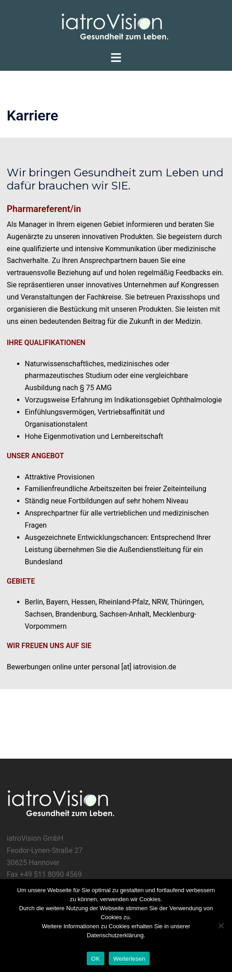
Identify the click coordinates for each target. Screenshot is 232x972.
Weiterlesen (129, 958)
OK (95, 958)
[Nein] (220, 925)
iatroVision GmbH (35, 838)
